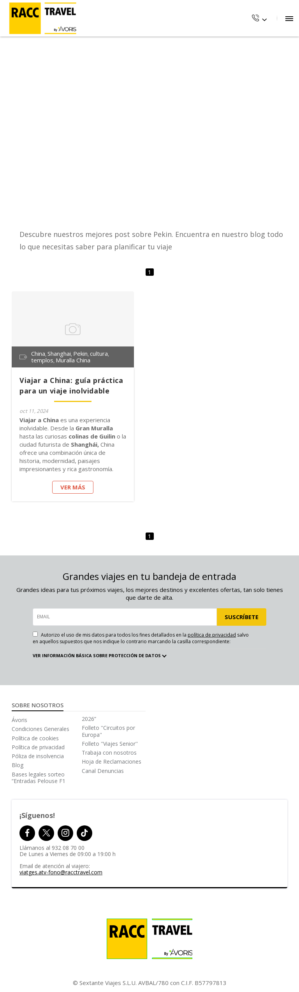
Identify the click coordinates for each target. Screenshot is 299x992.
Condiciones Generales (40, 729)
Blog (17, 765)
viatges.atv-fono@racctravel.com (60, 872)
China (38, 353)
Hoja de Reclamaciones (111, 761)
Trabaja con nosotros (109, 752)
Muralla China (73, 360)
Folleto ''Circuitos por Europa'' (108, 731)
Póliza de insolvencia (38, 756)
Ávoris (19, 720)
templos (42, 360)
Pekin (80, 353)
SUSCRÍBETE (241, 617)
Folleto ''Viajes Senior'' (110, 743)
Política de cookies (35, 738)
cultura (99, 353)
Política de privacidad (38, 747)
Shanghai (59, 353)
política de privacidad (212, 635)
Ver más (72, 487)
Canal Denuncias (103, 770)
